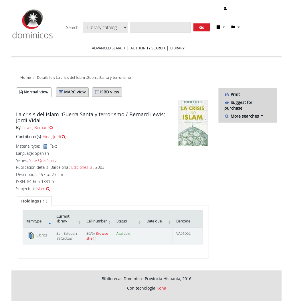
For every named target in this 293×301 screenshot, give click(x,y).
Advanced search (108, 48)
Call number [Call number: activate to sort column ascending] (96, 221)
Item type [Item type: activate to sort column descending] (33, 221)
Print (232, 94)
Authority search (147, 48)
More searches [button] (242, 116)
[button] (220, 27)
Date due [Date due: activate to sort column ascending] (154, 221)
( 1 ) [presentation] (34, 201)
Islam (40, 188)
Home (25, 77)
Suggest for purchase (238, 105)
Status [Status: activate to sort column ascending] (121, 221)
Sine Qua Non (41, 160)
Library (177, 48)
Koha (161, 288)
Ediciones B (81, 167)
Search (72, 27)
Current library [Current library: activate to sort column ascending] (62, 219)
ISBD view (107, 92)
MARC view (72, 92)
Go (202, 27)
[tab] (34, 201)
